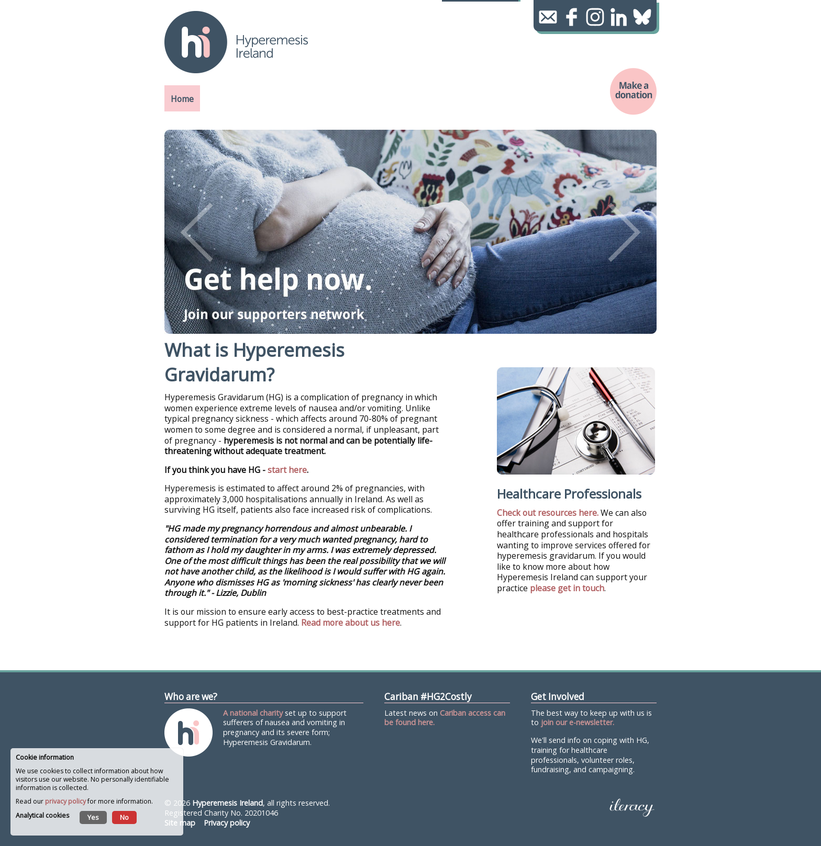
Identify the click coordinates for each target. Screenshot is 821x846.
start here (287, 470)
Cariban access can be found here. (444, 718)
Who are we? (190, 697)
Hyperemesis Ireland (227, 803)
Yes (93, 817)
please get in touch (567, 588)
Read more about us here (350, 622)
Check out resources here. (547, 512)
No (124, 817)
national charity (256, 713)
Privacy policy (227, 823)
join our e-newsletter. (577, 722)
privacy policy (65, 801)
